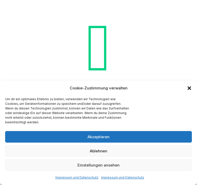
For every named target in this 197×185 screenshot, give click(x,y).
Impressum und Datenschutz (76, 177)
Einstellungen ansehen (98, 165)
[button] (189, 88)
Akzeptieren (98, 136)
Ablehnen (98, 151)
